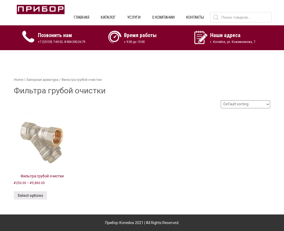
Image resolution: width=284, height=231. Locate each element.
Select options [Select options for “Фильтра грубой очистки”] (30, 195)
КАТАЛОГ (108, 17)
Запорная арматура (42, 80)
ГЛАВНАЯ (81, 17)
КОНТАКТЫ (195, 17)
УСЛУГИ (134, 17)
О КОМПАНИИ (163, 17)
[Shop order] (245, 104)
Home (18, 80)
